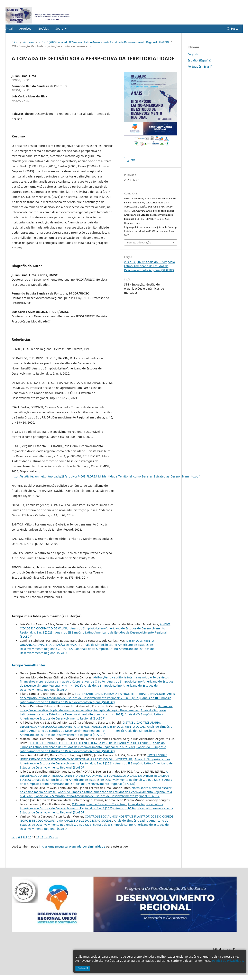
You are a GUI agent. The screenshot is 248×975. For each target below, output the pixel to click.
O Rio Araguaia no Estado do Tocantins (99, 804)
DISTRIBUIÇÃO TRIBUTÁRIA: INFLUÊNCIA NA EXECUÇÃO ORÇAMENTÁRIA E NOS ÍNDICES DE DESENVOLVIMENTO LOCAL (90, 724)
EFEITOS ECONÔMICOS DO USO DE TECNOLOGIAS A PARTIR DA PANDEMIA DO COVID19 (90, 743)
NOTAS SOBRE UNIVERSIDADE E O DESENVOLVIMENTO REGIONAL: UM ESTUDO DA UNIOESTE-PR (93, 757)
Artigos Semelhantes (29, 665)
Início (15, 42)
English (192, 54)
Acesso (238, 3)
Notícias (43, 28)
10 (29, 837)
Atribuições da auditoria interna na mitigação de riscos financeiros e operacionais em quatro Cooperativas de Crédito (94, 679)
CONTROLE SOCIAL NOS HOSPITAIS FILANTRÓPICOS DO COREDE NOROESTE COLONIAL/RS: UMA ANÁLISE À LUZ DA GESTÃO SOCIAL (96, 818)
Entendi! (82, 968)
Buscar (233, 28)
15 (50, 837)
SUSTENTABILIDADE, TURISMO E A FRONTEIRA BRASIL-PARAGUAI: (120, 694)
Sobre (59, 28)
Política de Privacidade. (228, 961)
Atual (9, 28)
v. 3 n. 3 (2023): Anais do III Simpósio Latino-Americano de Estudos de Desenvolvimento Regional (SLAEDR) (104, 42)
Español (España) (199, 60)
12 (37, 837)
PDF (132, 160)
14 (46, 837)
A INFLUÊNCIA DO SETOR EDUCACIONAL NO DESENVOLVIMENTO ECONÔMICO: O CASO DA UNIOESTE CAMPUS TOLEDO (94, 776)
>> (56, 837)
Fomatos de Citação (139, 242)
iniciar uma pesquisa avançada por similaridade (72, 846)
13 (42, 837)
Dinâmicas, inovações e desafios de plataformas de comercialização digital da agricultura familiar (96, 708)
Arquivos (25, 28)
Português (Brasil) (199, 66)
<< (13, 837)
